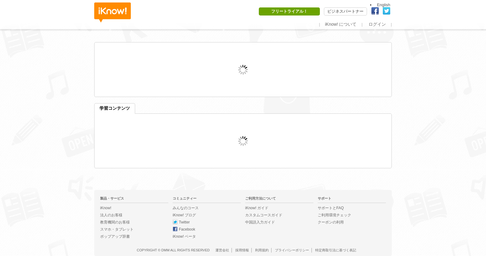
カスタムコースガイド (263, 215)
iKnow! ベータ (184, 236)
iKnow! (112, 12)
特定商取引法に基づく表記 (335, 250)
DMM (165, 250)
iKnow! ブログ (184, 215)
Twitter (184, 222)
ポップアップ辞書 (115, 236)
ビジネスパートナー (345, 11)
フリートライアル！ (289, 11)
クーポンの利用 (331, 222)
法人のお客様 (111, 215)
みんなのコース (186, 208)
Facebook (187, 229)
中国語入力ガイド (260, 222)
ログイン (377, 24)
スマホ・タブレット (117, 229)
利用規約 (262, 250)
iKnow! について (340, 24)
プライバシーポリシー (292, 250)
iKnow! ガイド (256, 208)
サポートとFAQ (331, 208)
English (383, 4)
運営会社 (222, 250)
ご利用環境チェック (334, 215)
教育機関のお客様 (115, 222)
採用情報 (242, 250)
